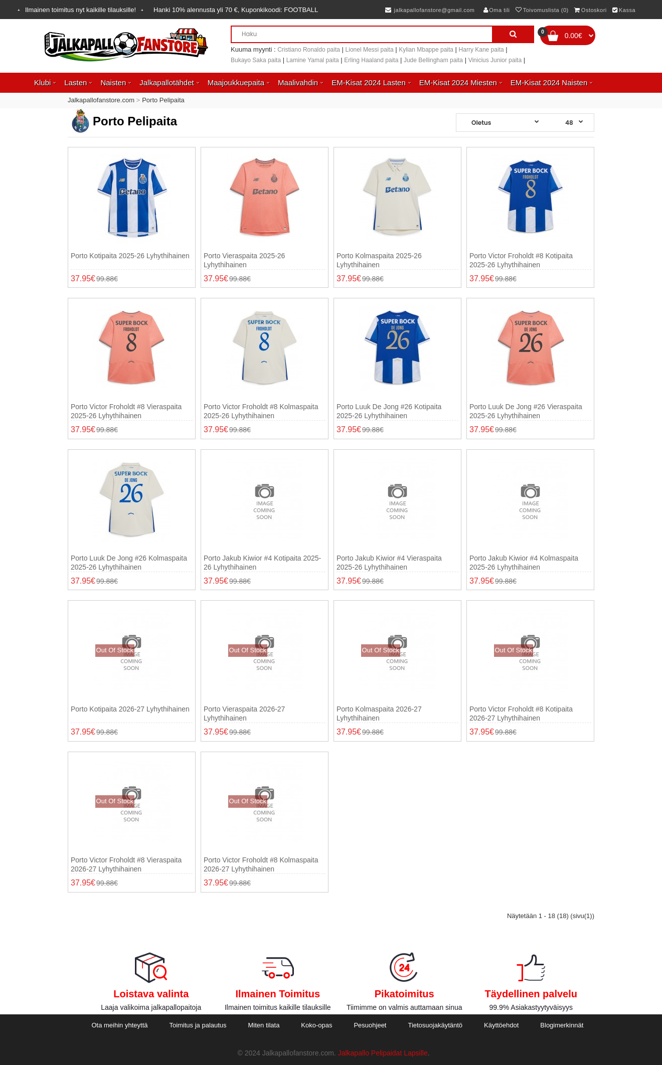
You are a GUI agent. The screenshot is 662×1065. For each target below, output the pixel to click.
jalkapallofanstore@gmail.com (430, 10)
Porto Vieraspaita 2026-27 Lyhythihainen (244, 713)
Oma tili (496, 10)
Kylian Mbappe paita (426, 49)
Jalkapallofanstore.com (101, 100)
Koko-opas (316, 1025)
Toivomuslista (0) (542, 10)
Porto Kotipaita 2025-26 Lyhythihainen (130, 256)
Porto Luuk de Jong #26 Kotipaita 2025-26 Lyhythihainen (389, 411)
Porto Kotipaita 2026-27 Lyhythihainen (130, 709)
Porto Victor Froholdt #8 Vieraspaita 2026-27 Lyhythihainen (126, 864)
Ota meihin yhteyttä (119, 1025)
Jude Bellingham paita (433, 60)
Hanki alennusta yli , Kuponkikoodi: (235, 10)
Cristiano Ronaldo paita (308, 49)
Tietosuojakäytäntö (435, 1025)
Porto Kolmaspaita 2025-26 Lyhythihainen (379, 260)
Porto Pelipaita (163, 100)
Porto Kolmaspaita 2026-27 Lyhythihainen (379, 713)
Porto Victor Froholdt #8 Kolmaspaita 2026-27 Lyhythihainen (261, 864)
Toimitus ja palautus (197, 1025)
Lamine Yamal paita (312, 60)
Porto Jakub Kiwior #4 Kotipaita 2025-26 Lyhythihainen (262, 562)
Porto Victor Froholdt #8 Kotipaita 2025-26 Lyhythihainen (521, 260)
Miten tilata (264, 1025)
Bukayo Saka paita (256, 60)
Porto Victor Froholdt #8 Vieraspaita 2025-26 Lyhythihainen (126, 411)
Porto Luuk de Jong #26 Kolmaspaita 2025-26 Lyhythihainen (129, 562)
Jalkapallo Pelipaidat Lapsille (383, 1053)
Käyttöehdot (501, 1025)
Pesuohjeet (370, 1025)
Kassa (623, 10)
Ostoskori (590, 10)
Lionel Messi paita (370, 49)
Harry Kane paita (481, 49)
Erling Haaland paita (371, 60)
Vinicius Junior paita (495, 60)
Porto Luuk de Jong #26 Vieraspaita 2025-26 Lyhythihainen (525, 411)
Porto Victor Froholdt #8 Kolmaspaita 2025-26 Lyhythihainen (261, 411)
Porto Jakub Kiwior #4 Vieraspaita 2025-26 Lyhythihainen (389, 562)
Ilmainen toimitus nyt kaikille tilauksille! (80, 10)
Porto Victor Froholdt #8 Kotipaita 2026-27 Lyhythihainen (521, 713)
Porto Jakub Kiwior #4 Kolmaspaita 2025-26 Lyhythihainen (523, 562)
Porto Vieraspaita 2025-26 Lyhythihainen (244, 260)
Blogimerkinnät (561, 1025)
